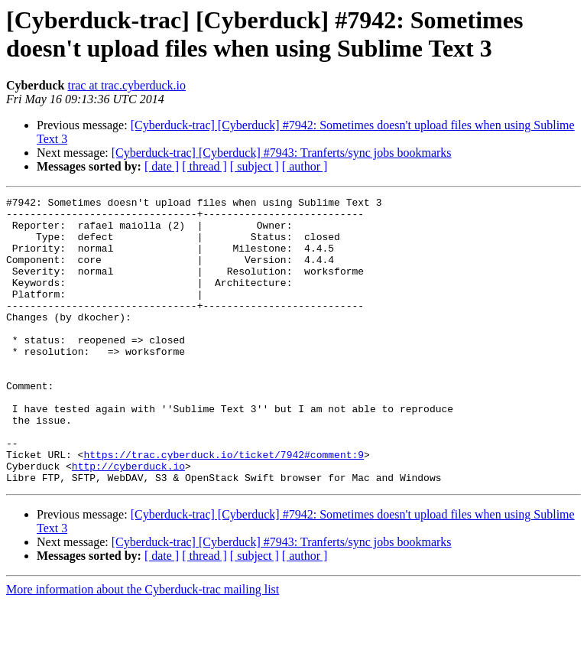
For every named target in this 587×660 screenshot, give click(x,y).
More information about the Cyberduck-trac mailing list (142, 646)
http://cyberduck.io (128, 521)
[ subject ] (254, 166)
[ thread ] (204, 166)
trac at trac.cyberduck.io (126, 85)
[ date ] (161, 166)
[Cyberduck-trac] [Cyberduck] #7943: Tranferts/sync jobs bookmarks (282, 152)
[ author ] (305, 166)
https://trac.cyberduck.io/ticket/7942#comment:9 (223, 507)
